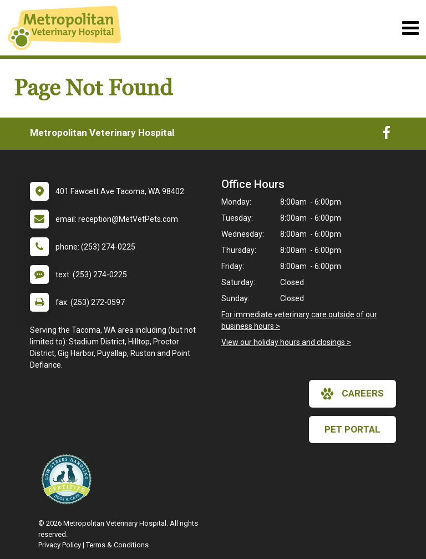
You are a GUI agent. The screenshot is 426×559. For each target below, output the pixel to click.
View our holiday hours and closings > (286, 342)
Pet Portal (352, 429)
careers (352, 394)
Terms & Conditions (117, 545)
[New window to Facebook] (386, 135)
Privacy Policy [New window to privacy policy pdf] (59, 545)
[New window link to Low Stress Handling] (68, 479)
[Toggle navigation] (410, 28)
